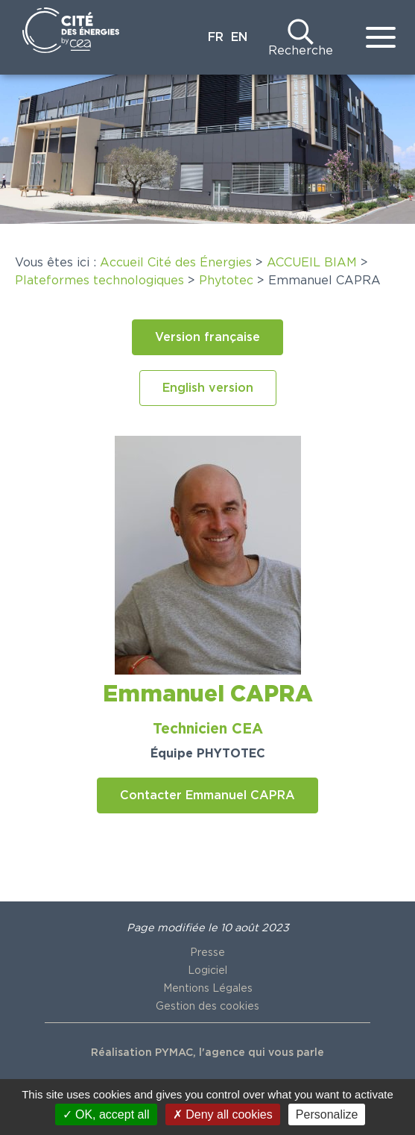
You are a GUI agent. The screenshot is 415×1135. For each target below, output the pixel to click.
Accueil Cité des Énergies (176, 263)
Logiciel (207, 971)
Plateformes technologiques (99, 281)
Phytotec (226, 281)
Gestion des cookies (207, 1006)
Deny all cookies (223, 1114)
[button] (207, 337)
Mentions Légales (208, 989)
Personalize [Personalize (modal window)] (327, 1114)
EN (239, 37)
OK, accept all (106, 1114)
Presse (207, 953)
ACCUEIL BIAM (312, 263)
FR (216, 37)
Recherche (300, 51)
